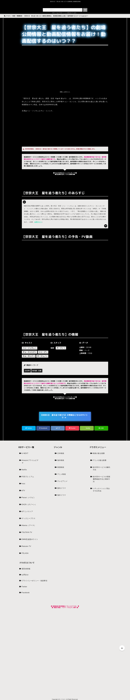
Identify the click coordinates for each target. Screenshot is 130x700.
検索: (6, 15)
